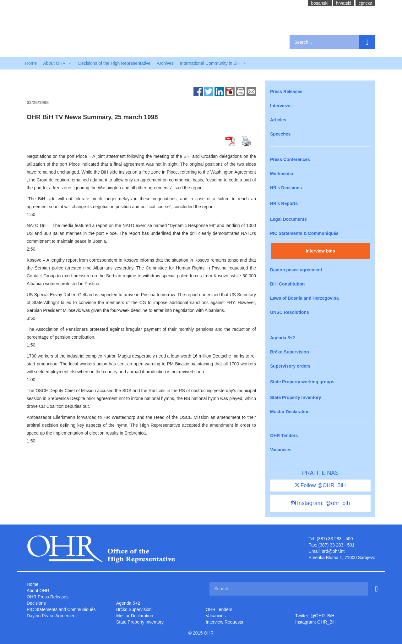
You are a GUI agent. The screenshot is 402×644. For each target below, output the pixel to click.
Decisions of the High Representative (114, 63)
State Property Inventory (295, 397)
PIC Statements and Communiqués (61, 609)
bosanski (319, 3)
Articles (278, 119)
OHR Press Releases (47, 596)
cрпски (365, 3)
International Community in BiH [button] (213, 63)
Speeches (280, 133)
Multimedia (281, 173)
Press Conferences (290, 159)
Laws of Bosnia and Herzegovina (304, 298)
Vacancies (280, 449)
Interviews (280, 105)
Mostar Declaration (290, 411)
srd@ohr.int (333, 551)
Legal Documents (288, 219)
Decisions (36, 603)
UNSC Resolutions (289, 312)
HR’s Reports (284, 203)
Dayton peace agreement (296, 269)
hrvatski (343, 3)
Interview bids (320, 250)
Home (31, 63)
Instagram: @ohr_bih (320, 503)
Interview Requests (224, 622)
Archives (165, 63)
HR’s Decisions (286, 187)
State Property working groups (302, 381)
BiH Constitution (287, 283)
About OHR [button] (57, 63)
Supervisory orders (290, 366)
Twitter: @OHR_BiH (314, 615)
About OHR (38, 590)
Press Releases (286, 91)
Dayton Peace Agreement (52, 615)
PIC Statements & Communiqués (304, 233)
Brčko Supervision (289, 351)
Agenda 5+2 (282, 337)
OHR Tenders (284, 435)
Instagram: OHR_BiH (315, 622)
